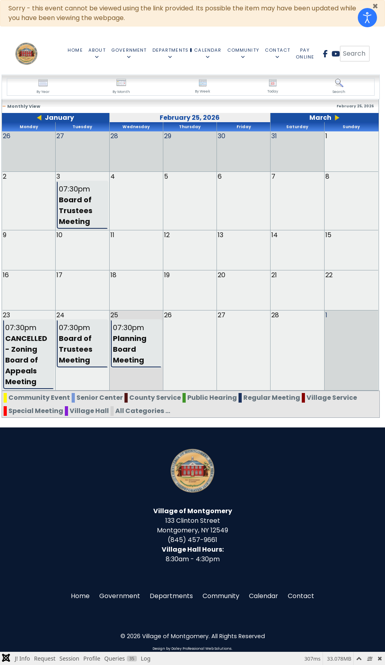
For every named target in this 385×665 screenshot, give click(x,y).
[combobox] (355, 54)
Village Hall (89, 410)
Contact (301, 595)
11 (112, 234)
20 (221, 274)
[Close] (375, 6)
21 (274, 274)
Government (119, 595)
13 (220, 234)
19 (167, 274)
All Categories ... (142, 410)
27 (221, 314)
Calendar (263, 595)
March (320, 117)
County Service (155, 397)
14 (274, 234)
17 (59, 274)
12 (167, 234)
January (59, 117)
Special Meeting (35, 410)
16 (6, 274)
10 (59, 234)
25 (114, 314)
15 (328, 234)
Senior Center (99, 397)
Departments (171, 595)
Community (221, 595)
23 (6, 314)
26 (168, 314)
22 (329, 274)
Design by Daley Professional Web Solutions (191, 648)
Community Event (39, 397)
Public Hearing (212, 397)
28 (275, 314)
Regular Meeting (271, 397)
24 (60, 314)
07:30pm (75, 204)
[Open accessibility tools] (367, 17)
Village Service (332, 397)
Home (80, 595)
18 (113, 274)
